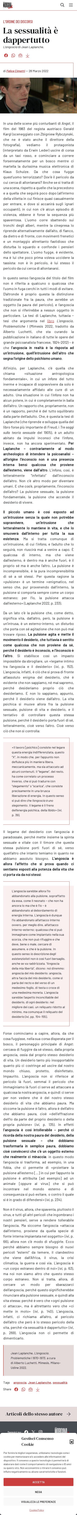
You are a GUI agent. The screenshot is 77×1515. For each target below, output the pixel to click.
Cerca (62, 5)
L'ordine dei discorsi (18, 21)
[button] (71, 1441)
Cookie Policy (36, 1510)
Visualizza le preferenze (38, 1501)
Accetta (39, 1482)
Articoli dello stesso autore (38, 1414)
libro (50, 321)
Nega (38, 1492)
